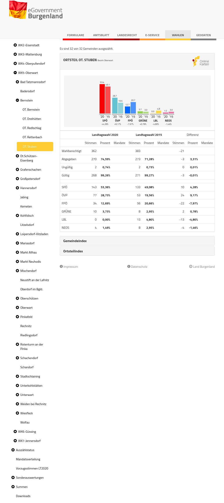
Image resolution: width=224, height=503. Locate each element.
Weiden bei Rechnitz (33, 404)
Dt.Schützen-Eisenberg (28, 158)
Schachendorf (29, 358)
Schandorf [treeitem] (26, 367)
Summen (22, 486)
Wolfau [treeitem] (25, 422)
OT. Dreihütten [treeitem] (32, 118)
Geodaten (203, 35)
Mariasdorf (27, 243)
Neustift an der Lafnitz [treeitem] (34, 280)
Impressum (69, 266)
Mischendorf (28, 270)
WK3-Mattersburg (30, 54)
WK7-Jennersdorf (29, 440)
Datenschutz (137, 266)
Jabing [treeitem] (24, 197)
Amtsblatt (101, 35)
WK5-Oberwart (28, 72)
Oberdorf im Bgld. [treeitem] (31, 289)
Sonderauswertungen (30, 477)
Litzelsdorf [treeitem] (27, 224)
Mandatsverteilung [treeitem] (28, 459)
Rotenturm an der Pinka (31, 346)
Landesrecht (127, 35)
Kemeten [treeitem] (26, 206)
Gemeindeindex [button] (75, 240)
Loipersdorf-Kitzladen (34, 234)
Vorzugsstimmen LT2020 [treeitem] (32, 468)
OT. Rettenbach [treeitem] (32, 137)
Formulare (75, 35)
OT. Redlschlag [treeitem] (32, 128)
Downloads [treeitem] (23, 496)
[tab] (137, 240)
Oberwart (26, 307)
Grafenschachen (30, 169)
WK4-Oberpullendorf (31, 63)
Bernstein (26, 100)
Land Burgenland (202, 266)
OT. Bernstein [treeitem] (31, 109)
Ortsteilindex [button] (73, 251)
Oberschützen (29, 298)
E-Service (152, 35)
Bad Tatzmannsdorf (33, 82)
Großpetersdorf (30, 178)
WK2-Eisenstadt (28, 45)
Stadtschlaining (30, 376)
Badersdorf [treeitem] (27, 91)
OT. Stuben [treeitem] (30, 146)
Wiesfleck (26, 413)
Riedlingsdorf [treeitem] (28, 335)
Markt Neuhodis (30, 261)
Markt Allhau (28, 252)
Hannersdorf (28, 188)
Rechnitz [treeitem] (26, 326)
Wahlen (178, 35)
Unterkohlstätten (31, 385)
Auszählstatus (25, 450)
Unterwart (27, 394)
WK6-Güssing (27, 431)
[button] (14, 45)
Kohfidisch (27, 215)
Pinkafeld (26, 316)
